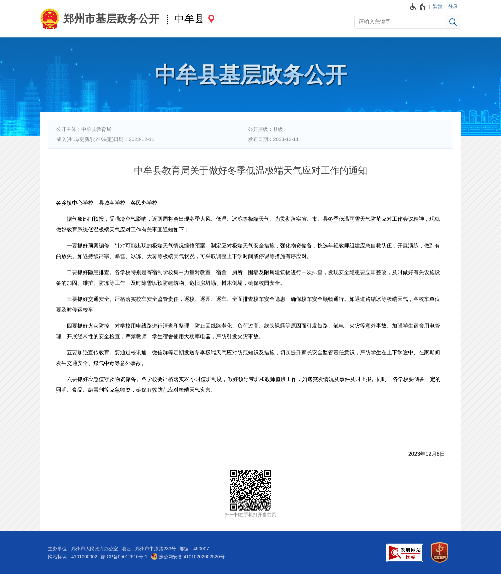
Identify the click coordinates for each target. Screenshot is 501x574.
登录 (453, 6)
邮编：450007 (194, 548)
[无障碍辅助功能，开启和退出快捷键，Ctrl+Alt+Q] (417, 7)
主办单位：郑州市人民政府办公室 (83, 548)
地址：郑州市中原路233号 (148, 548)
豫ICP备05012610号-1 (124, 556)
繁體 (437, 6)
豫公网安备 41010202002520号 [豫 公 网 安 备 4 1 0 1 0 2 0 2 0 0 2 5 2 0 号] (188, 556)
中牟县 (189, 18)
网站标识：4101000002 (72, 556)
